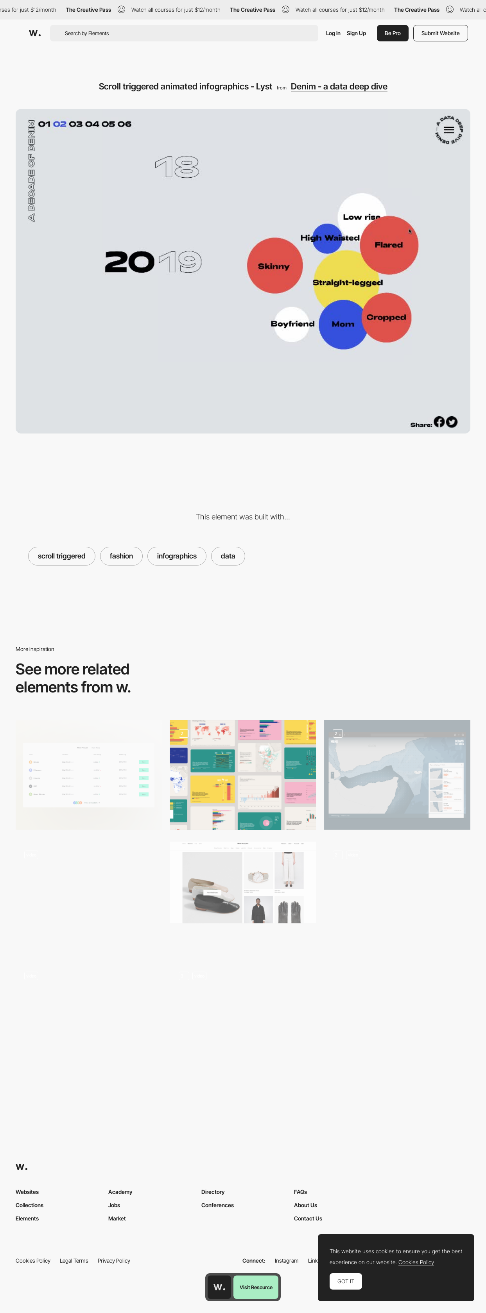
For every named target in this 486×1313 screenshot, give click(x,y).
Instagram (287, 1260)
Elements (27, 1218)
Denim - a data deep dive (339, 86)
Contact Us (308, 1218)
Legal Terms (74, 1260)
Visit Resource (256, 1287)
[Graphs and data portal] (243, 775)
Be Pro (393, 33)
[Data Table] (89, 775)
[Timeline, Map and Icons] (243, 1018)
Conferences (217, 1205)
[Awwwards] (35, 33)
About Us (305, 1205)
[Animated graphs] (397, 896)
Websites (27, 1191)
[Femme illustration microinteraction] (89, 894)
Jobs (114, 1205)
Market (117, 1218)
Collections (29, 1205)
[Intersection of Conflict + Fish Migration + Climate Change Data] (397, 775)
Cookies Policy (33, 1260)
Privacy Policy (114, 1260)
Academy (120, 1191)
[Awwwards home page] (219, 1287)
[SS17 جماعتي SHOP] (89, 1009)
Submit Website (440, 33)
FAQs (300, 1191)
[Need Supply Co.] (243, 882)
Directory (213, 1191)
